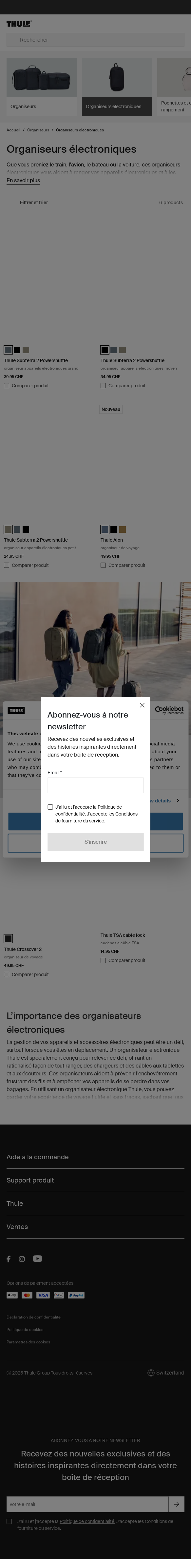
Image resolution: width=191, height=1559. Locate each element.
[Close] (142, 705)
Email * (55, 773)
